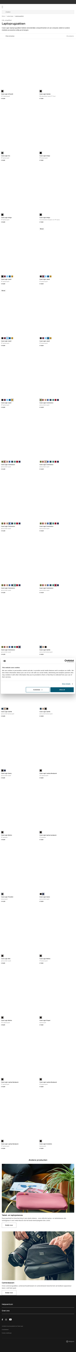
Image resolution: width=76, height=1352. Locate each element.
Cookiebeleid (5, 1329)
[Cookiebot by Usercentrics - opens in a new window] (66, 661)
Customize (37, 689)
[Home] (14, 7)
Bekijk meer (9, 1225)
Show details (66, 684)
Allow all (62, 689)
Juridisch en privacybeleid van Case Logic (12, 1326)
